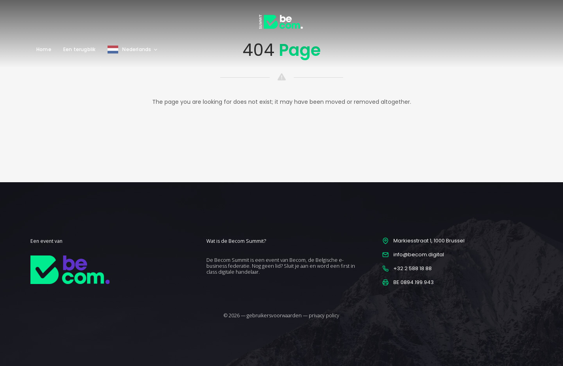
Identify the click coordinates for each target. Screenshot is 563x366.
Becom (297, 260)
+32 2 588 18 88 (412, 268)
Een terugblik (79, 49)
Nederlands (140, 49)
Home (43, 49)
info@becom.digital (418, 254)
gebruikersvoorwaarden (274, 315)
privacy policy (324, 315)
